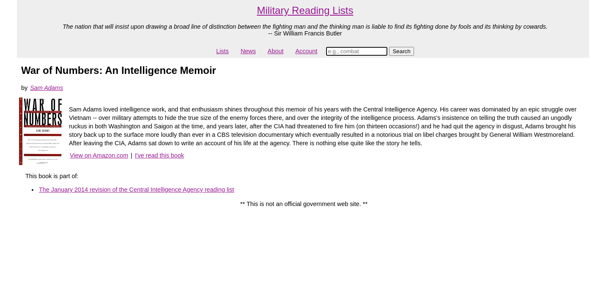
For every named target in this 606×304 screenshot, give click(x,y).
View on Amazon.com (99, 155)
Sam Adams (46, 87)
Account (306, 51)
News (248, 51)
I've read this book (159, 155)
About (276, 51)
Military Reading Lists (305, 10)
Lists (222, 51)
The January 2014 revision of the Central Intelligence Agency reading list (136, 189)
